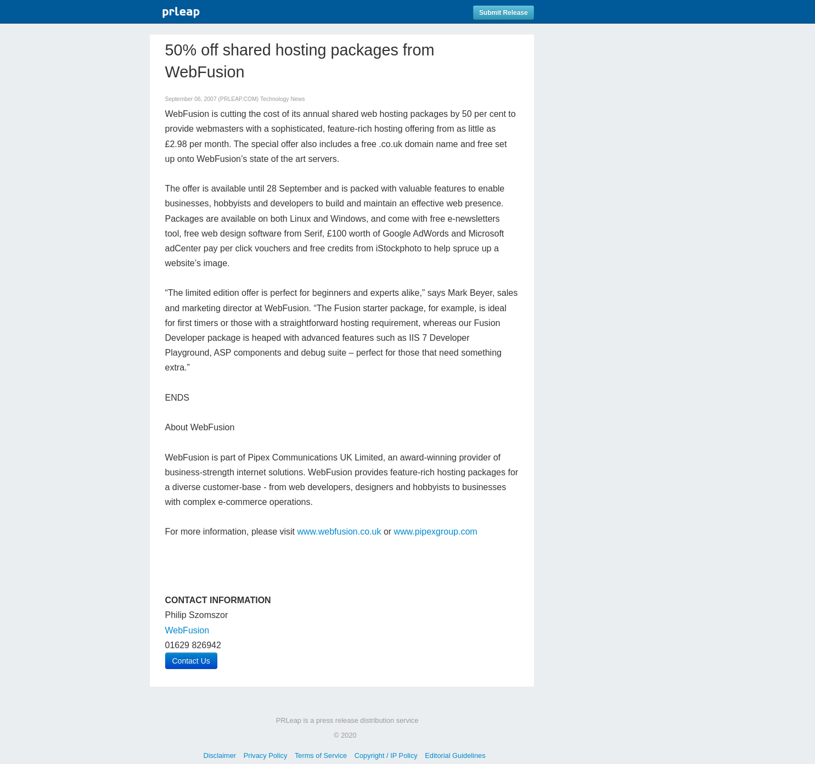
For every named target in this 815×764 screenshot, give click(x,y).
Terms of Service (321, 755)
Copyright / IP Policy (386, 755)
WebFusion (187, 630)
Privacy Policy (266, 755)
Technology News (282, 99)
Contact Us (191, 660)
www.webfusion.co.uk (339, 531)
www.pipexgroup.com (435, 531)
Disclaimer (219, 755)
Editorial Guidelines (455, 755)
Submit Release (503, 12)
